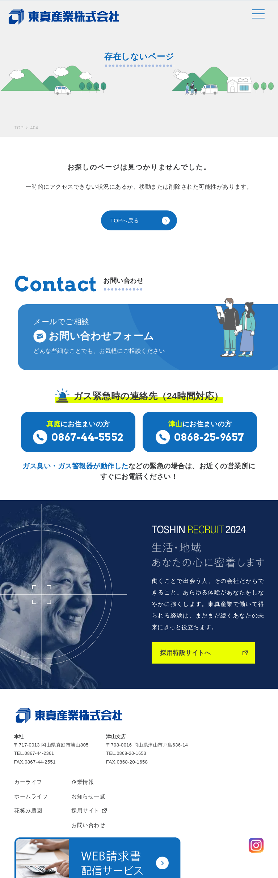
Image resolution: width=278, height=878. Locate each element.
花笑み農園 (29, 784)
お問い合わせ (91, 799)
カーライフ (29, 754)
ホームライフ (32, 769)
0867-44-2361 (40, 725)
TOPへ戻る (125, 195)
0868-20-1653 (132, 725)
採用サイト (88, 784)
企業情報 (85, 754)
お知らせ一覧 (91, 769)
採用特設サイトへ (187, 624)
